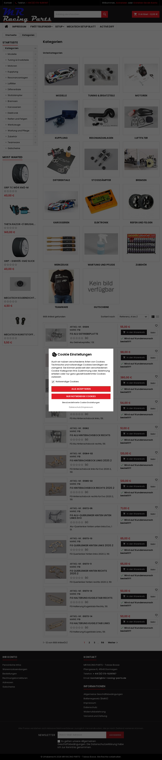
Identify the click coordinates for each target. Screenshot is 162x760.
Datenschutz (75, 407)
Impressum (87, 407)
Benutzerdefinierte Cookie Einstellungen (81, 402)
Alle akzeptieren (81, 388)
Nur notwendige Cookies (81, 396)
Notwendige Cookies (65, 381)
